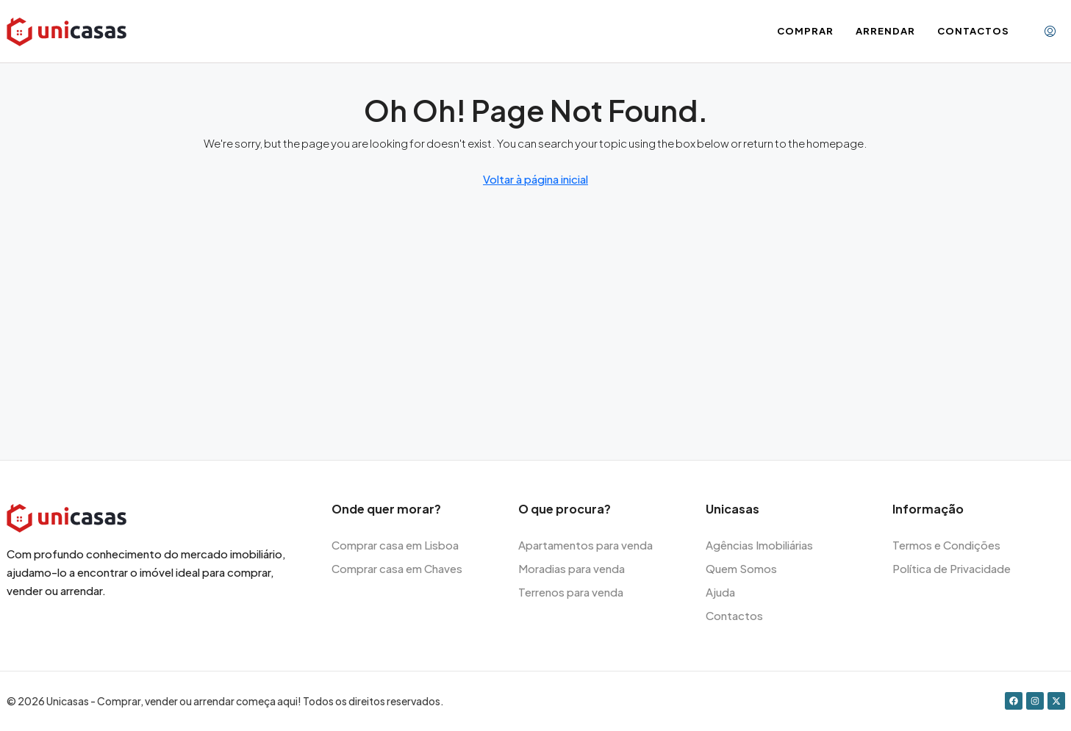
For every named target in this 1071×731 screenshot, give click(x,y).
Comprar (805, 31)
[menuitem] (1050, 31)
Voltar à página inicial (535, 179)
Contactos (973, 31)
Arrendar (885, 31)
